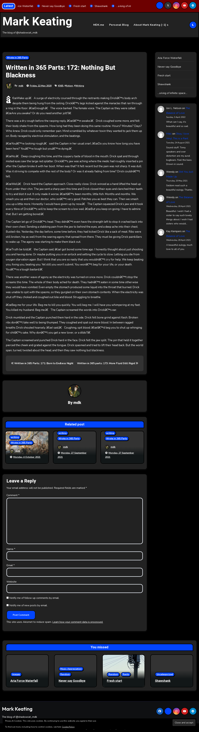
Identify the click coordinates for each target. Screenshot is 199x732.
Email (10, 564)
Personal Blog (119, 25)
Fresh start (164, 76)
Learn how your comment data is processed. (77, 621)
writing (15, 437)
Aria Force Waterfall (170, 58)
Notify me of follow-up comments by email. (34, 597)
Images (16, 673)
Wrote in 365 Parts (17, 57)
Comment (12, 494)
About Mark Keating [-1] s (151, 25)
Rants (126, 673)
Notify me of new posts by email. (28, 604)
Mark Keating (37, 21)
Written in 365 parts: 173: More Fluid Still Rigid (107, 363)
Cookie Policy (68, 727)
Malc (169, 134)
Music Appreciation (71, 667)
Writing (79, 85)
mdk (21, 85)
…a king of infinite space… (172, 93)
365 (61, 85)
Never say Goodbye (169, 67)
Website (11, 580)
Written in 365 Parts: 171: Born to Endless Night (42, 363)
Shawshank (164, 84)
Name (10, 548)
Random (65, 673)
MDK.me (98, 25)
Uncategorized (165, 673)
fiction (69, 85)
